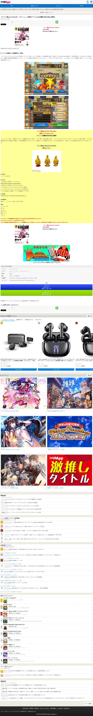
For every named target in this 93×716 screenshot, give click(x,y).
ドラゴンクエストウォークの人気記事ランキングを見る (11, 569)
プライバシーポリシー (45, 708)
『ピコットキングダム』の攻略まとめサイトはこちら (47, 262)
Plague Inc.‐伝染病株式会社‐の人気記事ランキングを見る (11, 580)
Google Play (46, 292)
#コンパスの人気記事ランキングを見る (8, 552)
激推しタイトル (49, 12)
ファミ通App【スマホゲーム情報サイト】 (9, 9)
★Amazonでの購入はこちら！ (50, 31)
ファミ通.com (60, 708)
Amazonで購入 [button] (18, 369)
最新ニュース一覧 (23, 9)
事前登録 (42, 12)
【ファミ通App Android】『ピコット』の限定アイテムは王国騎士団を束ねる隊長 (46, 9)
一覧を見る (89, 316)
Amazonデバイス (29, 319)
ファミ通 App (5, 2)
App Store (46, 287)
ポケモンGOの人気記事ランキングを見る (9, 574)
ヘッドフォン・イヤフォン (8, 319)
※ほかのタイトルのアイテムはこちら (10, 48)
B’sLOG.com (67, 708)
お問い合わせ (26, 708)
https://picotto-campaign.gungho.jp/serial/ (11, 183)
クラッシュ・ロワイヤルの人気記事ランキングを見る (11, 563)
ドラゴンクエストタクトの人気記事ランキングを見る (11, 591)
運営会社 (37, 708)
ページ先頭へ (89, 703)
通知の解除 (53, 708)
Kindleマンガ (19, 319)
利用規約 (32, 708)
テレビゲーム (38, 319)
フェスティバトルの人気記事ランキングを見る (10, 558)
